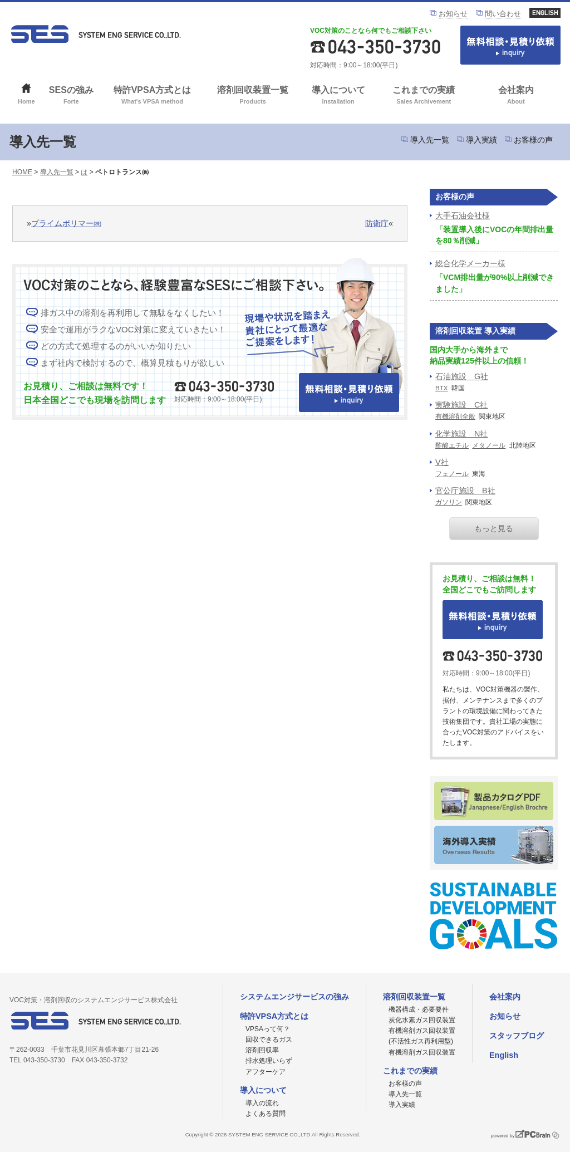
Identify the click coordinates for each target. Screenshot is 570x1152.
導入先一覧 (429, 139)
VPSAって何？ (267, 1029)
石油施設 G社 (461, 376)
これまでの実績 (424, 96)
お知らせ (453, 13)
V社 (442, 462)
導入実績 (481, 139)
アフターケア (265, 1072)
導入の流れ (262, 1103)
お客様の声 (533, 139)
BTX (441, 388)
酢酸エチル (452, 445)
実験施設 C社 (461, 404)
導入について (338, 96)
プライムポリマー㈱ (66, 223)
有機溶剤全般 (455, 416)
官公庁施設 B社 (465, 490)
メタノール (488, 445)
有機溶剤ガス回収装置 (422, 1052)
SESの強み (71, 96)
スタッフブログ (516, 1035)
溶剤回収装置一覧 (253, 96)
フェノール (452, 473)
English (503, 1055)
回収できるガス (268, 1039)
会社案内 (515, 96)
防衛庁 (377, 223)
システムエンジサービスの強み (294, 996)
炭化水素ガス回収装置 (422, 1020)
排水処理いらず (268, 1061)
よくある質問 (265, 1113)
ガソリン (448, 502)
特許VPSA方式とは (152, 96)
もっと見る (493, 528)
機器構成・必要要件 (419, 1009)
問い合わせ (503, 13)
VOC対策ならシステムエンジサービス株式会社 (95, 34)
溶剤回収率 (262, 1050)
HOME (22, 172)
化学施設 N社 (461, 433)
